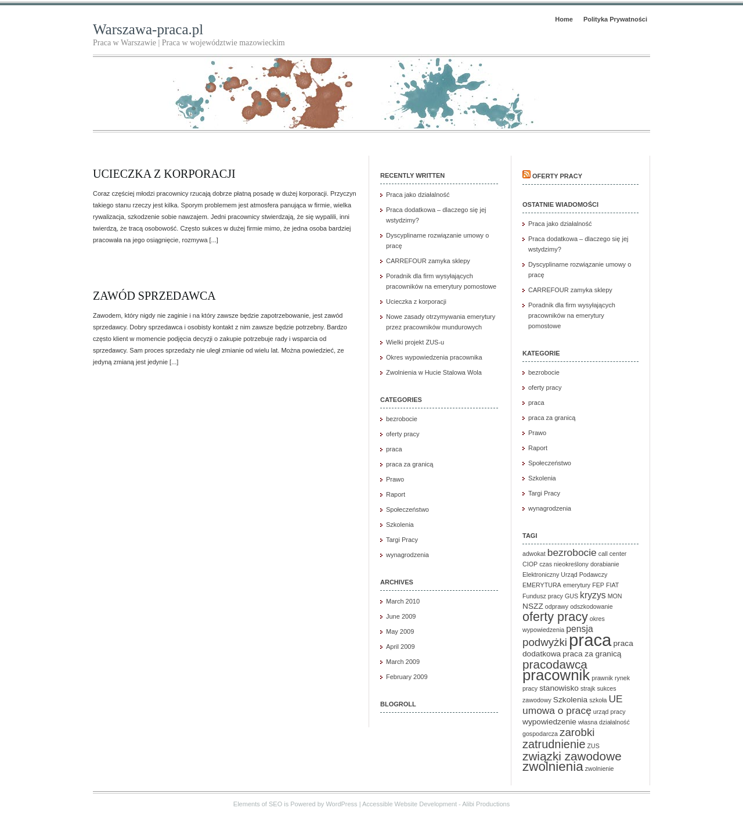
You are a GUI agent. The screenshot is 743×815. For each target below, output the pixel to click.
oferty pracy (402, 433)
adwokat (534, 553)
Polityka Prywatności (615, 19)
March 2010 (403, 601)
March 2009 (403, 661)
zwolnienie (599, 768)
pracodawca (554, 664)
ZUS (593, 745)
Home (564, 19)
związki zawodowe (572, 756)
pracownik (556, 675)
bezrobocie (401, 418)
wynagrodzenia (407, 554)
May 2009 (400, 631)
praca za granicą (409, 464)
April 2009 (400, 646)
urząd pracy (609, 711)
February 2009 (407, 676)
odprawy (556, 606)
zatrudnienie (553, 744)
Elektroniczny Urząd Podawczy (564, 574)
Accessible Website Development (409, 803)
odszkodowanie (591, 606)
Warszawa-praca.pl (148, 29)
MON (615, 596)
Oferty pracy (557, 176)
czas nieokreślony (564, 564)
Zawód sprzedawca (154, 295)
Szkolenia (400, 524)
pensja (579, 629)
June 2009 (401, 616)
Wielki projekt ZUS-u (415, 342)
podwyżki (544, 642)
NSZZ (532, 606)
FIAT (612, 584)
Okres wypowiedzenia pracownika (434, 357)
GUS (571, 596)
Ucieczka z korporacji (164, 173)
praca (394, 449)
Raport (395, 494)
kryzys (593, 595)
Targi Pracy (402, 539)
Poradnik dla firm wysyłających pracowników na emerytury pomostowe (571, 315)
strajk (587, 688)
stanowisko (559, 688)
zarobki (577, 732)
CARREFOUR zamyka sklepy (428, 260)
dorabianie (604, 564)
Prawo (395, 479)
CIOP (530, 564)
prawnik (602, 677)
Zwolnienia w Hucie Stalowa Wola (434, 372)
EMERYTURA (541, 584)
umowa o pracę (556, 710)
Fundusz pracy (542, 596)
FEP (598, 584)
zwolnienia (552, 766)
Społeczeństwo (407, 509)
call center (612, 553)
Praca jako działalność (417, 194)
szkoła (598, 699)
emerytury (576, 584)
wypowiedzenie (549, 721)
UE (616, 699)
